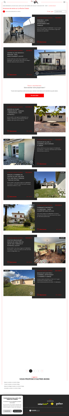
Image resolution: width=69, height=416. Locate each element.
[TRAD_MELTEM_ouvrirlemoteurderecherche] (5, 2)
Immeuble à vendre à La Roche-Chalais (12, 388)
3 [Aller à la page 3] (38, 371)
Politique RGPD (56, 407)
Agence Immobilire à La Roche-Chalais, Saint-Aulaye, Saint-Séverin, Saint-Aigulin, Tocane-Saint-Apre (23, 5)
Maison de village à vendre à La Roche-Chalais (14, 386)
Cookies (61, 407)
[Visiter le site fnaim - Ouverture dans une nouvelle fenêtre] (52, 404)
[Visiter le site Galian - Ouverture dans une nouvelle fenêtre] (59, 404)
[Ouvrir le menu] (64, 2)
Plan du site (37, 407)
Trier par (50, 11)
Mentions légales (43, 407)
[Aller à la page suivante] (42, 371)
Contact (67, 119)
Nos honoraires (32, 407)
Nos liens (51, 407)
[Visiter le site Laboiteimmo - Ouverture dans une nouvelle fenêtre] (34, 412)
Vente (46, 5)
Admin (48, 407)
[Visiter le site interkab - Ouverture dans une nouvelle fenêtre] (43, 404)
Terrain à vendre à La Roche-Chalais (12, 384)
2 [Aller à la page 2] (34, 371)
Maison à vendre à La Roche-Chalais (12, 382)
